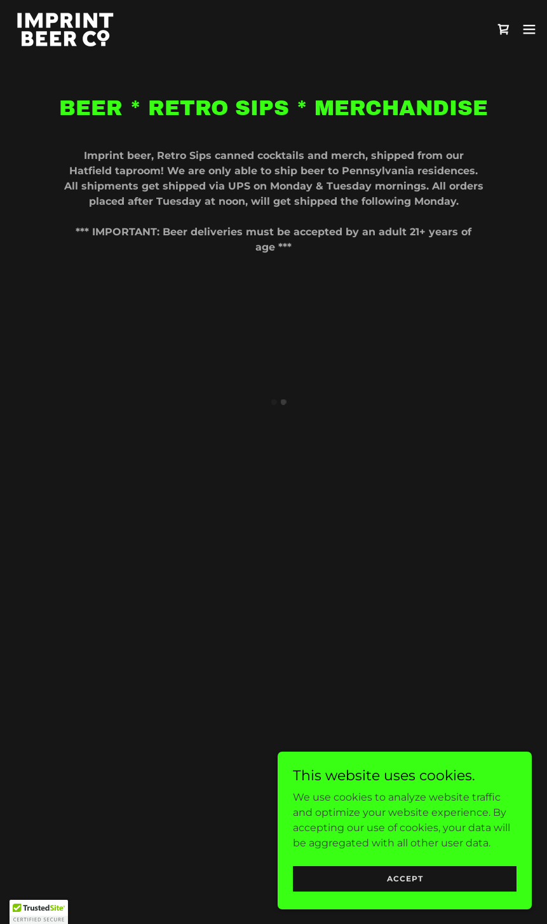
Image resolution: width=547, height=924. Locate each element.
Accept (405, 878)
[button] (504, 29)
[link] (64, 29)
